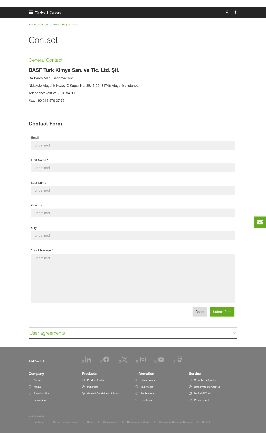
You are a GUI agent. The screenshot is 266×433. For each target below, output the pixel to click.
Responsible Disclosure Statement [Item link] (176, 422)
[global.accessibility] (200, 13)
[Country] (133, 213)
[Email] (133, 145)
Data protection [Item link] (110, 422)
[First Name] (133, 167)
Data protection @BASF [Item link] (138, 422)
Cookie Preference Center (65, 422)
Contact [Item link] (206, 422)
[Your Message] (133, 278)
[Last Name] (133, 190)
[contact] (260, 222)
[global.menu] (46, 13)
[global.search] (191, 13)
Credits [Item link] (90, 422)
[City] (133, 235)
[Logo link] (224, 13)
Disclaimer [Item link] (39, 422)
